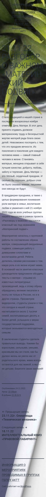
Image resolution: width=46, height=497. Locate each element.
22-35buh (12, 392)
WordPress (25, 486)
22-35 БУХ (16, 395)
